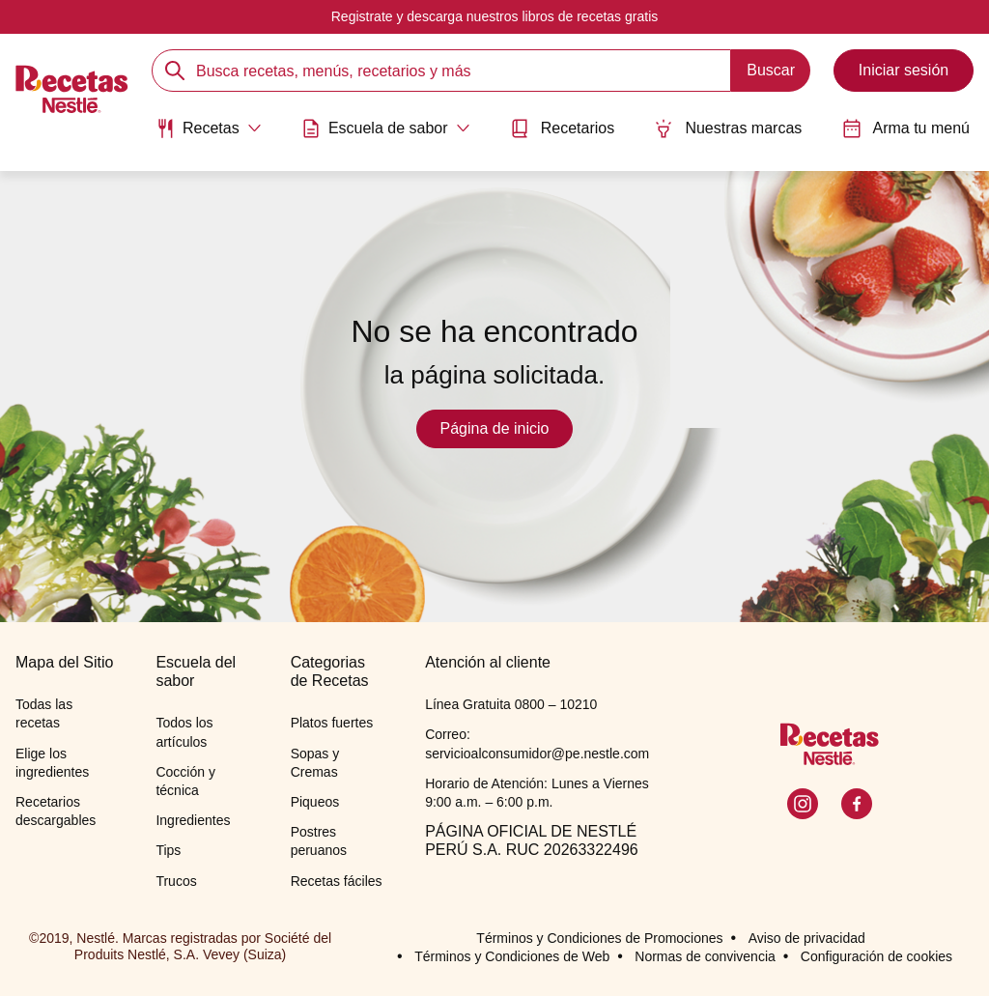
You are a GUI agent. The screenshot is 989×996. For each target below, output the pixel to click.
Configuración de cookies (876, 956)
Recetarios (562, 128)
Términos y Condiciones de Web (511, 956)
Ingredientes (192, 820)
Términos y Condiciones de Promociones (599, 938)
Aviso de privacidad (807, 938)
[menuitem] (209, 135)
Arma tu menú (906, 128)
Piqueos (315, 802)
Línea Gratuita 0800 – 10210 (511, 704)
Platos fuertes (332, 722)
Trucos (175, 881)
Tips (168, 850)
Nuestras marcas (728, 128)
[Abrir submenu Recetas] (208, 128)
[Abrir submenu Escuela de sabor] (385, 128)
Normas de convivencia (705, 956)
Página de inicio (495, 428)
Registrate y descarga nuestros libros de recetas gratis (495, 16)
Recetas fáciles (336, 881)
